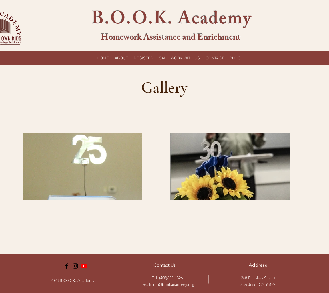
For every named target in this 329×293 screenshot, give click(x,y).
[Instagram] (75, 266)
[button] (121, 58)
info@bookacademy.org (173, 284)
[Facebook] (66, 266)
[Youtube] (83, 266)
